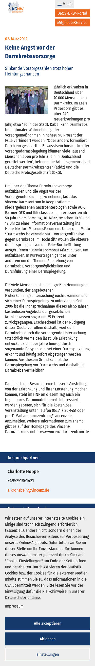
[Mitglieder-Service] (72, 22)
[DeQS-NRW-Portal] (72, 13)
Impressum (14, 606)
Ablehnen (47, 639)
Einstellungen (47, 654)
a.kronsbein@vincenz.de (28, 490)
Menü (64, 4)
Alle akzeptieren (47, 623)
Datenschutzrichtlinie (22, 597)
